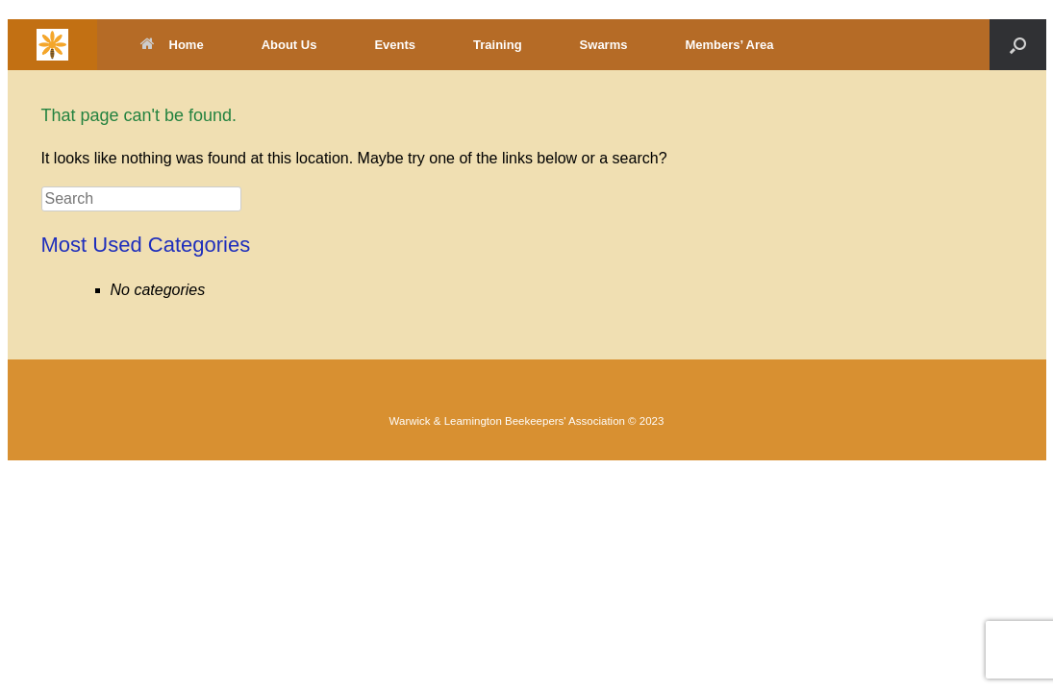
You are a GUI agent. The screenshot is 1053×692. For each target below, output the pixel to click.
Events (394, 44)
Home (172, 44)
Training (497, 44)
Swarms (604, 44)
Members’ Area (729, 44)
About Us (289, 44)
